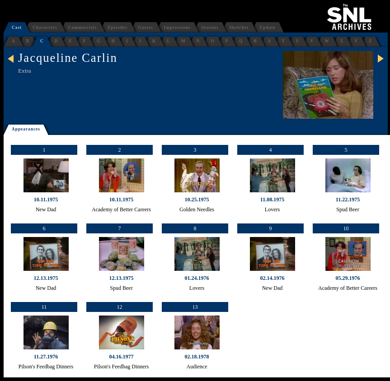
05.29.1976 (348, 278)
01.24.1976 (197, 278)
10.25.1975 (197, 199)
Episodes (117, 27)
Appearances (26, 129)
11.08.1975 (272, 199)
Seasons (210, 27)
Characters (45, 27)
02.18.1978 (197, 356)
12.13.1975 (46, 278)
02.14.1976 (272, 278)
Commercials (82, 27)
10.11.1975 (46, 199)
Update (267, 27)
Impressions (177, 27)
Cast (17, 27)
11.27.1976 (46, 356)
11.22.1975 (348, 199)
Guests (145, 27)
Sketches (239, 27)
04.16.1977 (121, 356)
